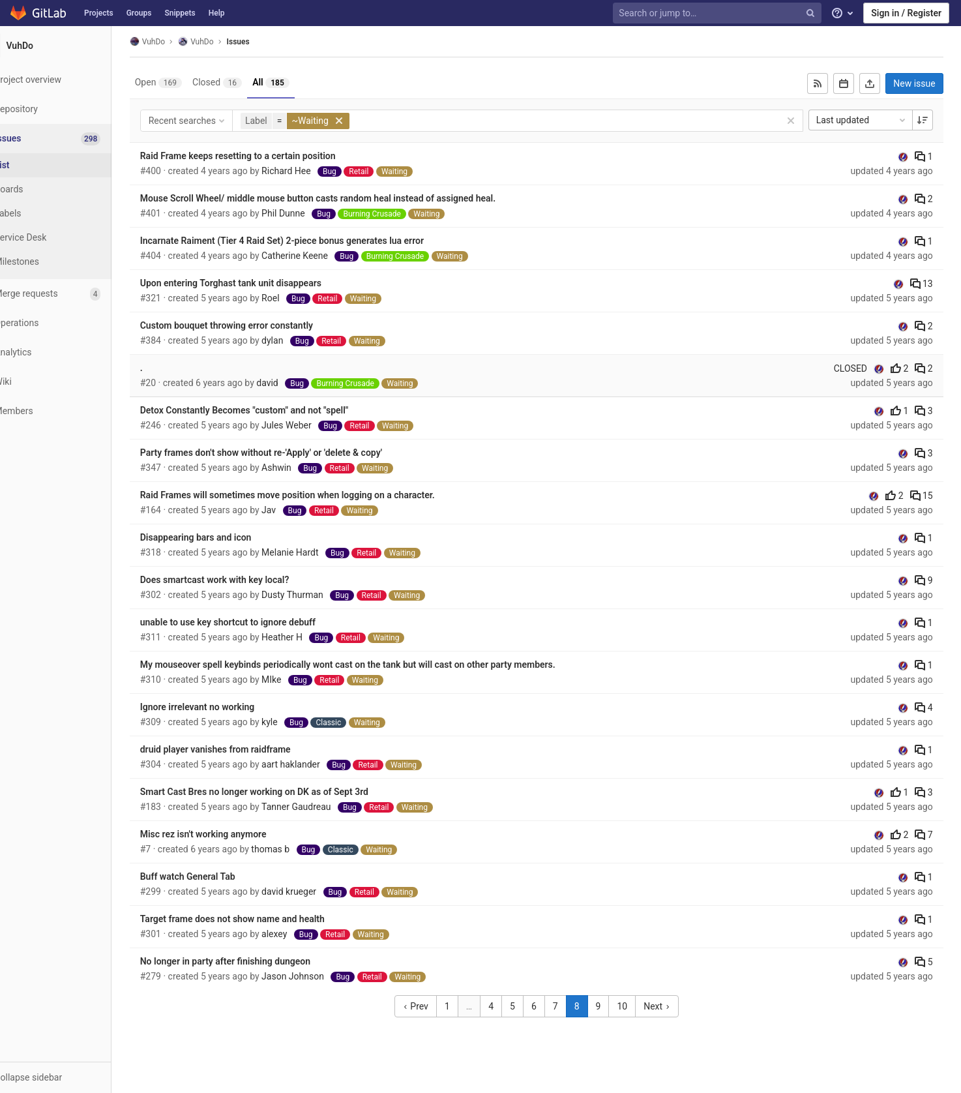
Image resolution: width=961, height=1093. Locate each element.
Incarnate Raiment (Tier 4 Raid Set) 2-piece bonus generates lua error (306, 240)
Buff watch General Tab (211, 876)
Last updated (869, 120)
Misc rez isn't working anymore (227, 834)
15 (928, 495)
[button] (71, 1077)
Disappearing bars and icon (220, 537)
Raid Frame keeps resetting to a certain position (262, 156)
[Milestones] (71, 262)
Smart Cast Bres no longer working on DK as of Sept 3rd (278, 791)
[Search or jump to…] (718, 13)
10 (638, 1006)
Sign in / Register (906, 13)
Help (217, 13)
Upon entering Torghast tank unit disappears (255, 283)
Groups (139, 13)
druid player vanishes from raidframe (239, 749)
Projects (98, 13)
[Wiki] (71, 382)
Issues (262, 41)
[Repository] (71, 109)
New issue (922, 83)
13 (928, 283)
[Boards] (71, 189)
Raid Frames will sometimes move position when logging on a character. (311, 495)
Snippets (179, 13)
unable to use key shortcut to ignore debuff (252, 622)
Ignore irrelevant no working (221, 707)
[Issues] (73, 138)
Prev (431, 1006)
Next (672, 1006)
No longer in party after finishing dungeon (249, 961)
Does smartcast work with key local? (239, 580)
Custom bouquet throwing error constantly (250, 325)
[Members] (71, 411)
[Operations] (71, 323)
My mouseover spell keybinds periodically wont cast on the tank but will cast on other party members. (372, 664)
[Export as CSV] (877, 83)
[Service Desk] (71, 238)
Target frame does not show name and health (256, 919)
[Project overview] (71, 80)
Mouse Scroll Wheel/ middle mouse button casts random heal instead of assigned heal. (342, 198)
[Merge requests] (71, 293)
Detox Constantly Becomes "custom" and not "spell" (268, 410)
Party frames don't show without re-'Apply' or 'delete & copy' (285, 452)
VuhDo (171, 41)
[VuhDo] (71, 45)
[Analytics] (71, 352)
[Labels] (71, 214)
